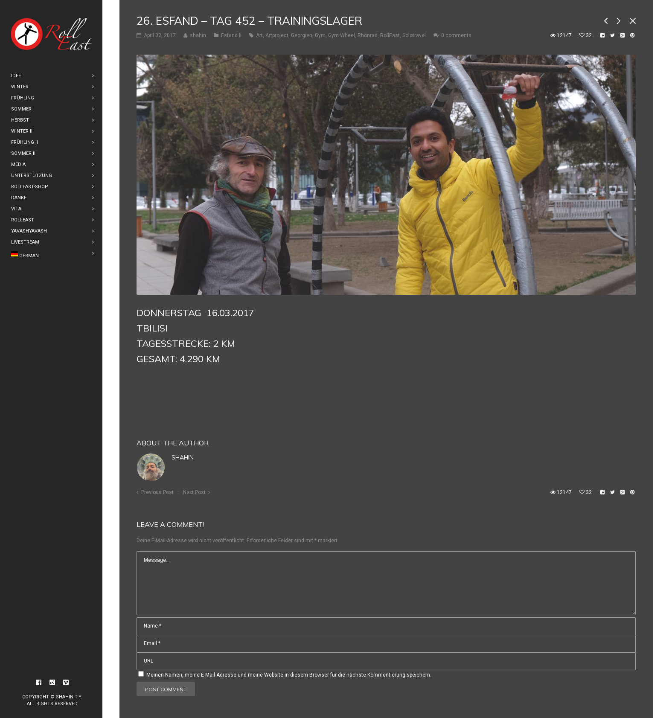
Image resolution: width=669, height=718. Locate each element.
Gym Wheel (341, 35)
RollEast (390, 35)
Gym (320, 35)
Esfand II (231, 35)
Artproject (276, 35)
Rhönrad (368, 35)
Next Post (194, 492)
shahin (183, 457)
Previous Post (157, 492)
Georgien (301, 35)
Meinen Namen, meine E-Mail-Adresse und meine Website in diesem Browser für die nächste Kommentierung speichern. (288, 675)
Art (259, 35)
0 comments (456, 35)
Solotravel (414, 35)
